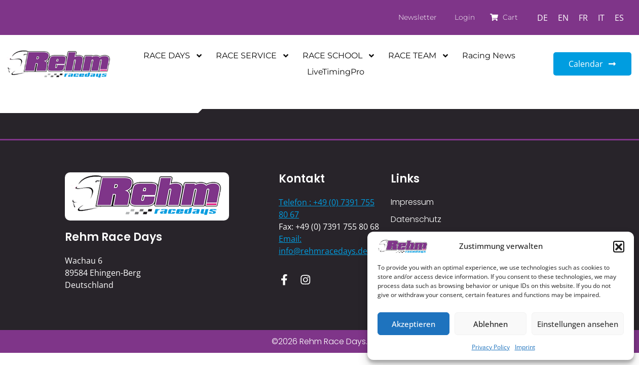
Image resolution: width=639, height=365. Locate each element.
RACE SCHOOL (339, 56)
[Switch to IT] (601, 17)
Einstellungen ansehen (577, 324)
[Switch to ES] (619, 17)
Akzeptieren (413, 324)
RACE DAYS (173, 56)
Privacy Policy (491, 347)
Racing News (488, 55)
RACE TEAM (418, 56)
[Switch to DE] (542, 17)
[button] (619, 246)
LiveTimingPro (335, 72)
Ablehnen (490, 324)
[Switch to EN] (563, 17)
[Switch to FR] (583, 17)
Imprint (525, 347)
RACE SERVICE (253, 56)
